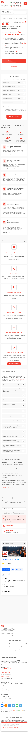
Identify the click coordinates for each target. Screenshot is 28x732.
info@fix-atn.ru (5, 676)
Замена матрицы (6, 82)
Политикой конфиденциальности (17, 513)
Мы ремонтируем (6, 12)
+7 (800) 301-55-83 (16, 2)
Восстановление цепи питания (9, 86)
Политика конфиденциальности (14, 717)
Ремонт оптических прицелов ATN (18, 644)
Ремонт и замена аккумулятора (9, 90)
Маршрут (6, 569)
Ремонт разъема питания (8, 102)
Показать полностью (7, 487)
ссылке (7, 636)
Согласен (23, 727)
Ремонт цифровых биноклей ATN (18, 650)
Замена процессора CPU (7, 98)
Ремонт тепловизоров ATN (16, 647)
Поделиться (2, 705)
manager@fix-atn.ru (6, 680)
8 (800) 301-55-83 (5, 672)
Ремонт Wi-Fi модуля (7, 94)
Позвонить (20, 12)
